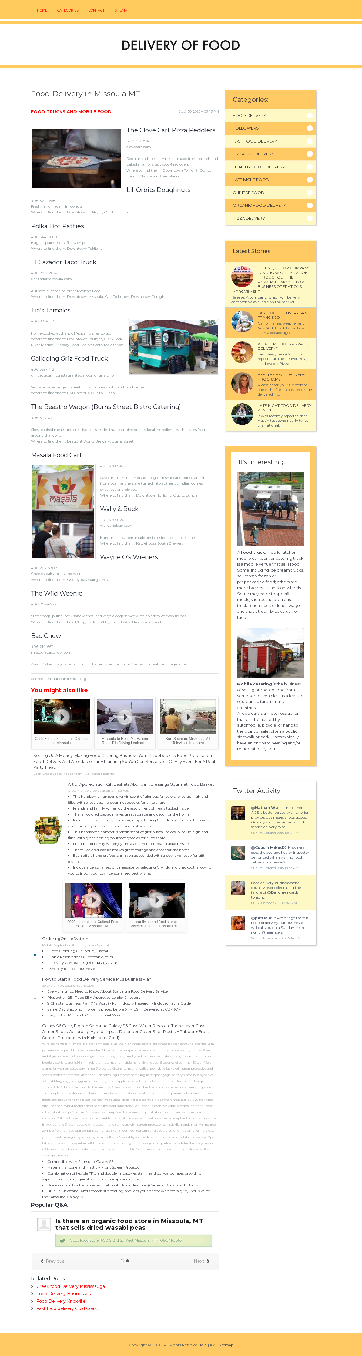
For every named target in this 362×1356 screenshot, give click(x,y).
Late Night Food (251, 179)
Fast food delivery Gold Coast (67, 1308)
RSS (203, 1345)
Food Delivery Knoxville (60, 1301)
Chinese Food (248, 192)
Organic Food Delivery (259, 205)
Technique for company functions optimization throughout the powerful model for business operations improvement (270, 280)
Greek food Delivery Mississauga (70, 1286)
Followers (246, 128)
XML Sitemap (221, 1345)
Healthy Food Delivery (259, 166)
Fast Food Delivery (255, 141)
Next (201, 1261)
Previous (52, 1261)
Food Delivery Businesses (63, 1293)
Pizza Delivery (249, 218)
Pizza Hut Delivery (253, 153)
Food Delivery (249, 115)
